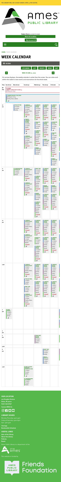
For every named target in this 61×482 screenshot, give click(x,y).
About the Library (7, 436)
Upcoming (26, 68)
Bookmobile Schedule (8, 428)
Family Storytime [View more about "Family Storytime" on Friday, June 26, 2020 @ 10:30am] (54, 159)
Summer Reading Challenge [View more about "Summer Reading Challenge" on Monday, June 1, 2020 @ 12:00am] (14, 95)
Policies (4, 439)
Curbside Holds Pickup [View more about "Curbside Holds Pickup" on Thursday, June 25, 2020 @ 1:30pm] (46, 282)
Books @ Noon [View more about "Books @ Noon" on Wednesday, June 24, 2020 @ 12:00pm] (38, 238)
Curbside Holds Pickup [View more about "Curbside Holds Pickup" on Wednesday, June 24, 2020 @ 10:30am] (38, 131)
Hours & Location (30, 36)
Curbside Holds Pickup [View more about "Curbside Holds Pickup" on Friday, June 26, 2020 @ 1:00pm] (54, 265)
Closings (4, 425)
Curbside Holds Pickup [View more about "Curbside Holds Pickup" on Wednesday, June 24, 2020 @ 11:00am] (38, 177)
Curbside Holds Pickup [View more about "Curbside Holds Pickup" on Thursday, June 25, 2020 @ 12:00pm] (46, 221)
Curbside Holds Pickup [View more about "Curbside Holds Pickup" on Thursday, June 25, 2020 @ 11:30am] (46, 195)
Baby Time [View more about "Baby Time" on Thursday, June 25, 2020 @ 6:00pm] (46, 349)
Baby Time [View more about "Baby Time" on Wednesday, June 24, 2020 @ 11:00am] (38, 168)
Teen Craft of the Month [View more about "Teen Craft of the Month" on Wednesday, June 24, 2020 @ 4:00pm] (38, 336)
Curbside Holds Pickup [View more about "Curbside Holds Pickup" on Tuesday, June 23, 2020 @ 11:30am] (28, 183)
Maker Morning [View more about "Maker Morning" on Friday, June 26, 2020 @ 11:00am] (54, 186)
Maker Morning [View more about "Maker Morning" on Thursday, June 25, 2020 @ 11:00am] (46, 186)
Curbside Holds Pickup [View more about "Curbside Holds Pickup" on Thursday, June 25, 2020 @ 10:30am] (46, 123)
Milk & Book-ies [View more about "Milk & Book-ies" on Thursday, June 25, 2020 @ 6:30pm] (46, 357)
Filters (6, 63)
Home (3, 52)
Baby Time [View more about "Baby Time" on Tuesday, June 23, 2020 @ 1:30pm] (27, 286)
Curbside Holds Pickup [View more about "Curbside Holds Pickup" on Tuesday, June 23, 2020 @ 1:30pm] (28, 295)
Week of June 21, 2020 (29, 73)
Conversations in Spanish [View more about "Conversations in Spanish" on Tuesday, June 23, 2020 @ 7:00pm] (29, 379)
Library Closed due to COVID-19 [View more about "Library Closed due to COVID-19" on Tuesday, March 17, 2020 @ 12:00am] (14, 89)
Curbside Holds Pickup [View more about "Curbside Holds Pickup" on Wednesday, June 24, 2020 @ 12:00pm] (38, 221)
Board (3, 441)
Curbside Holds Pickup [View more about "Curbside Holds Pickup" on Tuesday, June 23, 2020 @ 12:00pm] (28, 221)
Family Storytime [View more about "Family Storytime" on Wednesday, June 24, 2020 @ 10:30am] (38, 148)
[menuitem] (31, 40)
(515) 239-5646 (6, 404)
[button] (30, 34)
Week (50, 68)
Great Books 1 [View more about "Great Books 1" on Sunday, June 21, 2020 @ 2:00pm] (9, 310)
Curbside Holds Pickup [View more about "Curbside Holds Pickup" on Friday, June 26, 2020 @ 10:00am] (54, 105)
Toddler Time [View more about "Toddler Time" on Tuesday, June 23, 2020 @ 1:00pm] (28, 278)
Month (42, 68)
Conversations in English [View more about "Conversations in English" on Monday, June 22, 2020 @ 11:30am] (18, 169)
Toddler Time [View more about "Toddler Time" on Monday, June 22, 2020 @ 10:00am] (18, 104)
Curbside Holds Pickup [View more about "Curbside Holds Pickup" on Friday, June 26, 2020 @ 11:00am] (54, 169)
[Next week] (53, 73)
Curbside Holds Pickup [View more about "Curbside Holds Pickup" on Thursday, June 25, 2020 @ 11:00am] (46, 169)
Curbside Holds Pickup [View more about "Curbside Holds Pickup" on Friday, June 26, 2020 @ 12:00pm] (54, 221)
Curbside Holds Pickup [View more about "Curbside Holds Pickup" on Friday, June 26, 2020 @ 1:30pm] (54, 282)
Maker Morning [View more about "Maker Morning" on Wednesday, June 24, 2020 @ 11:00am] (38, 194)
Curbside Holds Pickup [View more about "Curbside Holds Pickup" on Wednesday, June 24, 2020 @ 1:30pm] (38, 282)
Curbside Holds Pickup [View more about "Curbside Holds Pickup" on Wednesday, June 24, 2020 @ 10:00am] (38, 105)
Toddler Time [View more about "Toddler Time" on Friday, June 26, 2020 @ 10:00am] (54, 133)
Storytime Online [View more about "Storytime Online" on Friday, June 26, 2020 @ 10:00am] (54, 123)
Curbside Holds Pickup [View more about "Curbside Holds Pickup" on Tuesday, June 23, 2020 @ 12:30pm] (28, 235)
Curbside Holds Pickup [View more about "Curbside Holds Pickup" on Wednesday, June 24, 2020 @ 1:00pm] (38, 265)
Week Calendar (11, 52)
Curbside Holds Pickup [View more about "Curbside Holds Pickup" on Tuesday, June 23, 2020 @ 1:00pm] (28, 265)
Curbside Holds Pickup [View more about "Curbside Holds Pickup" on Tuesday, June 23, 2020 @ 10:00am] (28, 105)
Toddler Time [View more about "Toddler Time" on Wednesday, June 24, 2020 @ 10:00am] (38, 123)
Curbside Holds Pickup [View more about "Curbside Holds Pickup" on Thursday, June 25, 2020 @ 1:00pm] (46, 265)
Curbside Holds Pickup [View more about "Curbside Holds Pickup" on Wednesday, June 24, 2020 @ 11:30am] (38, 203)
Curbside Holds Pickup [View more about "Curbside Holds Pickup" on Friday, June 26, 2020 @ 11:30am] (54, 195)
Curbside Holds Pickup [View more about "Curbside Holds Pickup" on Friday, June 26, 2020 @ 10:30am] (54, 142)
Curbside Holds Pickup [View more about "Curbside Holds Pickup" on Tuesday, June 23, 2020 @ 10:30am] (28, 137)
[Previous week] (6, 73)
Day (56, 68)
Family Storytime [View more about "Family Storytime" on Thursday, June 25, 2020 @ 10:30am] (46, 140)
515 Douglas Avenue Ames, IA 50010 (8, 400)
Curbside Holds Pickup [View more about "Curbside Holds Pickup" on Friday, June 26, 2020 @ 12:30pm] (54, 238)
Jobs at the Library (7, 434)
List (34, 68)
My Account (30, 40)
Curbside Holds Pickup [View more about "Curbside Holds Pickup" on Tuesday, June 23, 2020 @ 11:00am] (28, 169)
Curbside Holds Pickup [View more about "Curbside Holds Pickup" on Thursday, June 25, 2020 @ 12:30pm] (46, 238)
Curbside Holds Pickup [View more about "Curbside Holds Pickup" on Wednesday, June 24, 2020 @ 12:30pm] (38, 247)
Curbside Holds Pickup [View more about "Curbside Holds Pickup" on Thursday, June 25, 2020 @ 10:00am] (46, 105)
